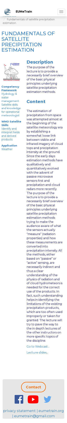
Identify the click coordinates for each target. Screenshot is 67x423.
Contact (33, 387)
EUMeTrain (24, 11)
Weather (6, 149)
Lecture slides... (37, 352)
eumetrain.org (51, 411)
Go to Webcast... (38, 346)
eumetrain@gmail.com (34, 416)
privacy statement (19, 411)
